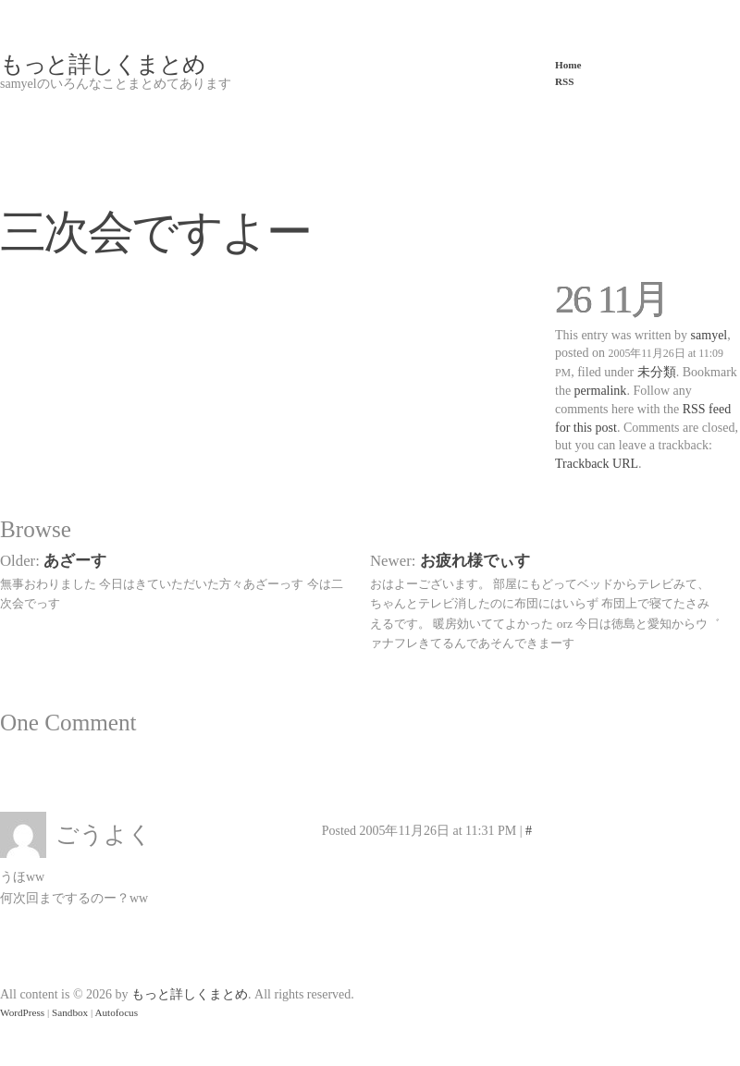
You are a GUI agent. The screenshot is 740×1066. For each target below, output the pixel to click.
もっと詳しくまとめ (102, 64)
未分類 (656, 372)
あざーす (74, 561)
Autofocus (116, 1012)
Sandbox (70, 1012)
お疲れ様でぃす (475, 561)
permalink (600, 391)
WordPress (22, 1012)
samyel (709, 335)
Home (568, 64)
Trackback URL (596, 464)
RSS (564, 81)
